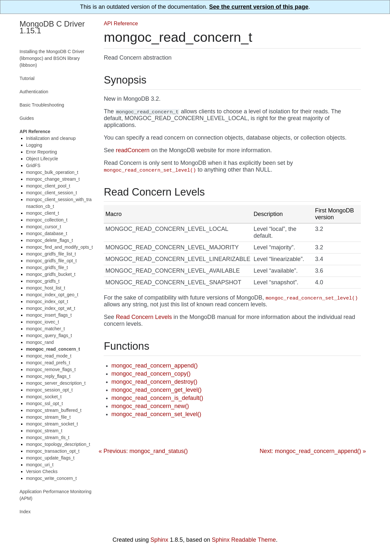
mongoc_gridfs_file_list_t (51, 253)
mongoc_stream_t (44, 430)
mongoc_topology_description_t (58, 444)
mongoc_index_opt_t (47, 301)
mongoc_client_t (42, 213)
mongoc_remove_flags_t (51, 369)
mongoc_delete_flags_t (49, 240)
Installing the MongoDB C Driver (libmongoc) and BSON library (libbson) (51, 58)
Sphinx (159, 540)
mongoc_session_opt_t (49, 389)
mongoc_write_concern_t (51, 478)
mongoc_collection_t (46, 219)
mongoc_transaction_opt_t (52, 451)
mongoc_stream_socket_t (52, 423)
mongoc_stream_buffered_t (53, 410)
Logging (34, 145)
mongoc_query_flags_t (49, 335)
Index (24, 511)
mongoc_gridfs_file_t (47, 267)
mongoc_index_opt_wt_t (50, 308)
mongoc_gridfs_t (43, 281)
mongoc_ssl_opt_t (44, 403)
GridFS (33, 165)
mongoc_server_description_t (56, 383)
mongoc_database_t (46, 233)
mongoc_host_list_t (45, 287)
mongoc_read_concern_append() (155, 365)
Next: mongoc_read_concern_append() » (313, 451)
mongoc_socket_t (44, 396)
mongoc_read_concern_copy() (151, 373)
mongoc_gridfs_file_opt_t (51, 260)
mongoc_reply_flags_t (48, 376)
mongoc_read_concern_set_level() (156, 414)
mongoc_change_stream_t (53, 179)
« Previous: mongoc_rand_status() (143, 451)
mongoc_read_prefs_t (48, 362)
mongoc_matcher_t (45, 328)
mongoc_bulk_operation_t (52, 172)
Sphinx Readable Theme (244, 540)
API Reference (121, 23)
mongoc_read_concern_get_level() (157, 390)
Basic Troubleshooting (41, 105)
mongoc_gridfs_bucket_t (51, 274)
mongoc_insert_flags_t (49, 315)
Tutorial (26, 78)
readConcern (132, 150)
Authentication (33, 91)
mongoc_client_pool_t (48, 185)
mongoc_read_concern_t (53, 349)
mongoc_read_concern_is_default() (157, 398)
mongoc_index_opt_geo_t (52, 294)
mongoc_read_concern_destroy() (154, 382)
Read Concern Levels (144, 317)
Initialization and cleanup (51, 138)
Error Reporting (41, 151)
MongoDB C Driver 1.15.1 (52, 27)
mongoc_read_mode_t (48, 355)
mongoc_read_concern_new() (150, 406)
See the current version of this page (258, 7)
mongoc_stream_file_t (48, 417)
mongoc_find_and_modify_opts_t (59, 247)
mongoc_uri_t (39, 464)
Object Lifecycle (42, 158)
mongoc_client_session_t (51, 192)
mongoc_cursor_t (43, 226)
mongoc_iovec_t (42, 321)
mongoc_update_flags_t (50, 457)
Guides (26, 118)
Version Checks (41, 471)
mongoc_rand (40, 342)
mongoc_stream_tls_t (47, 437)
